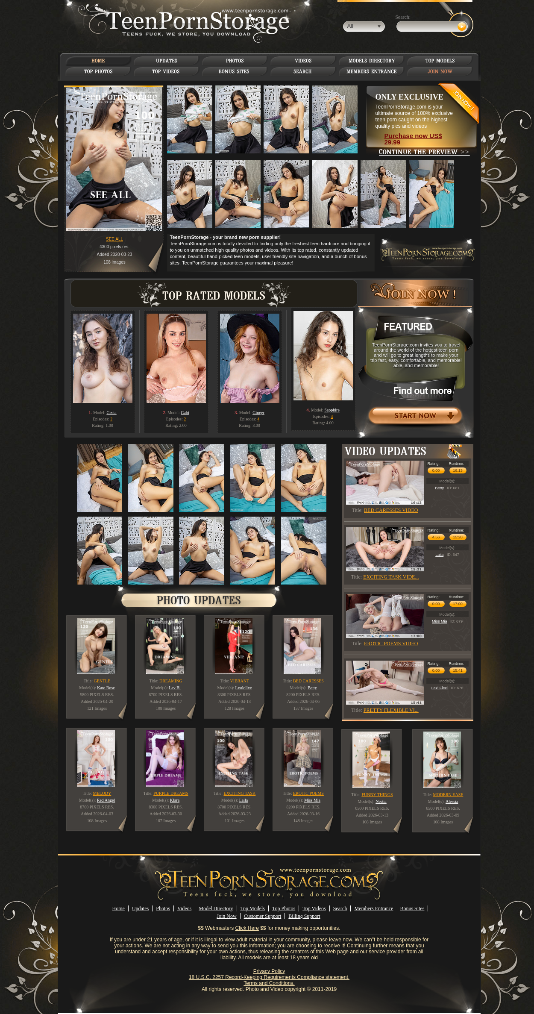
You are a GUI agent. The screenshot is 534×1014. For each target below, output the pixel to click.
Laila (439, 555)
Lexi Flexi (439, 688)
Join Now (226, 916)
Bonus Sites (412, 908)
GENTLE (102, 681)
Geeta (111, 412)
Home (118, 908)
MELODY (102, 793)
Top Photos (283, 908)
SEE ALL (114, 239)
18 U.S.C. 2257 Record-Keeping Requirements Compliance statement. (269, 977)
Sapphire (332, 410)
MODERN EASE (448, 794)
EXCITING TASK (239, 793)
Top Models (253, 908)
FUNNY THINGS (377, 794)
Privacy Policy (269, 971)
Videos (184, 908)
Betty (439, 488)
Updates (140, 908)
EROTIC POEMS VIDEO (391, 644)
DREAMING (170, 681)
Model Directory (216, 908)
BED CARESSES (308, 681)
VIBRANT (239, 681)
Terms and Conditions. (269, 983)
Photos (163, 908)
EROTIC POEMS (308, 793)
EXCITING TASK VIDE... (391, 577)
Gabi (185, 412)
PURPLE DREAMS (170, 793)
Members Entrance (373, 908)
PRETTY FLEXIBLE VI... (391, 710)
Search (340, 908)
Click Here (247, 928)
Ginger (258, 412)
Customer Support (263, 916)
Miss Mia (439, 621)
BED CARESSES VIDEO (391, 510)
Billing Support (304, 916)
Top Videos (314, 908)
